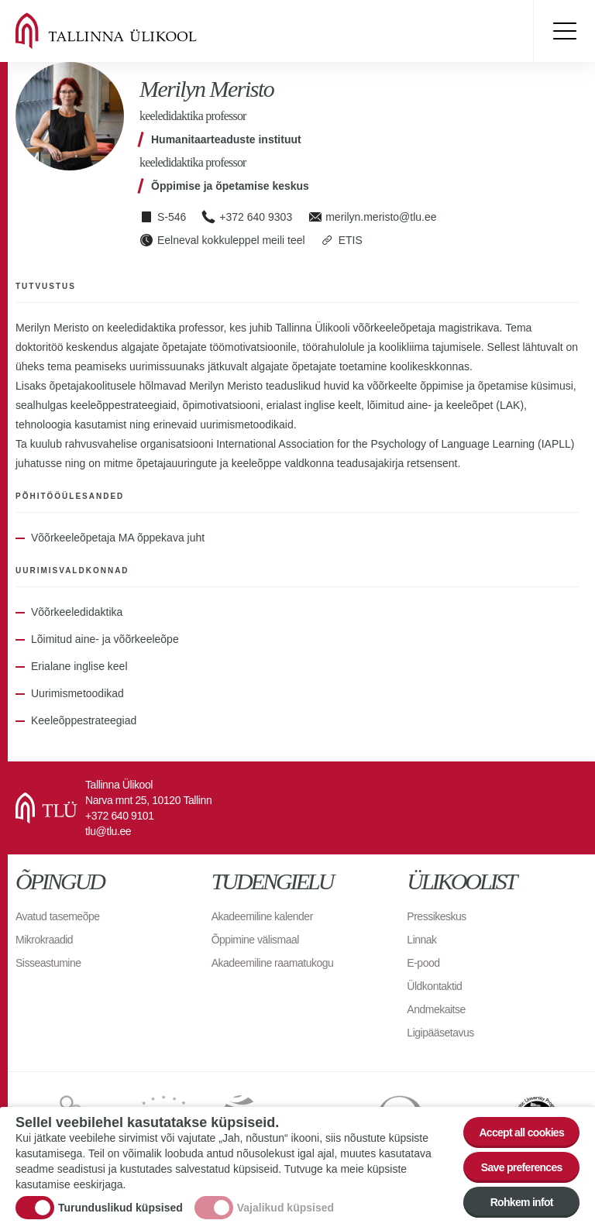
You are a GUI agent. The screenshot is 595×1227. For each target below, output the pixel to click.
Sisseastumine (48, 963)
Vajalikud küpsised (285, 1207)
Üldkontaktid (434, 986)
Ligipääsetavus (440, 1032)
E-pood (423, 963)
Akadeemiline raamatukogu (273, 963)
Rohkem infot (521, 1202)
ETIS (351, 240)
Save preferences (521, 1167)
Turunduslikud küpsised (120, 1207)
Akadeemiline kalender (262, 916)
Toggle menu (564, 31)
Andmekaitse (436, 1009)
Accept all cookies (521, 1132)
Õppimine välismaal (255, 939)
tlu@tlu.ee (108, 831)
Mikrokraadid (44, 939)
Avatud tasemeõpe (57, 916)
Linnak (421, 939)
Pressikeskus (436, 916)
